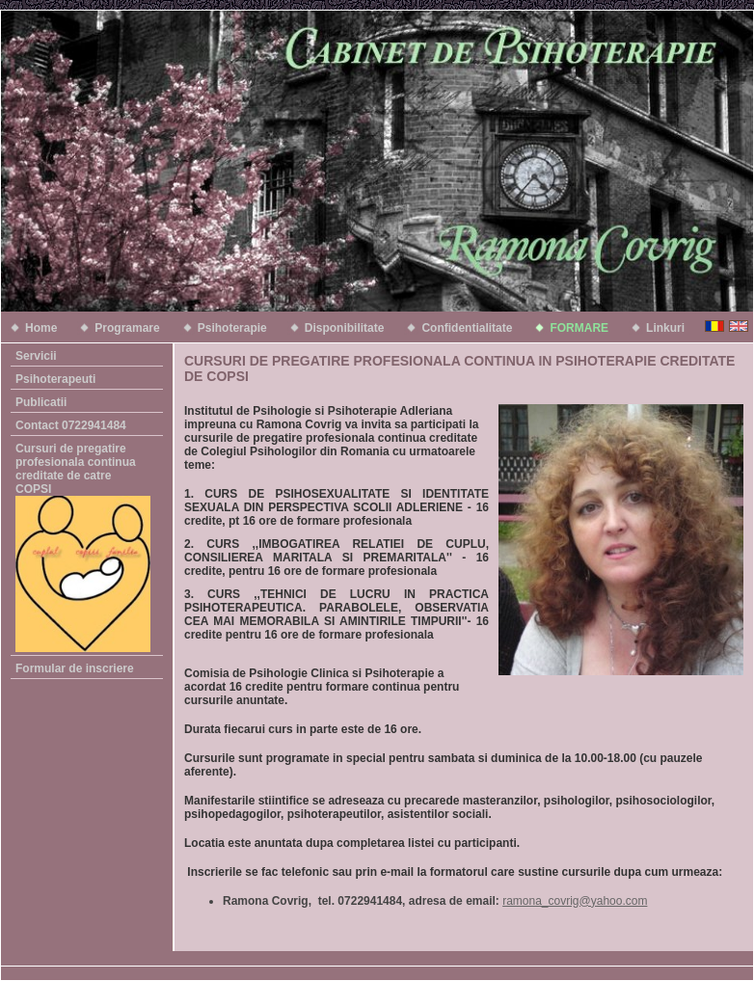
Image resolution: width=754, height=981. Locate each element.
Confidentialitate (466, 328)
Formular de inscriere (74, 668)
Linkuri (665, 328)
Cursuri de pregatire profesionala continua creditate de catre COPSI (81, 547)
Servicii (36, 356)
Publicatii (41, 402)
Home (41, 328)
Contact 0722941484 (70, 425)
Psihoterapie (232, 328)
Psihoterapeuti (55, 379)
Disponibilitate (345, 328)
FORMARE (579, 328)
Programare (126, 328)
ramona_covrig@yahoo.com (574, 901)
